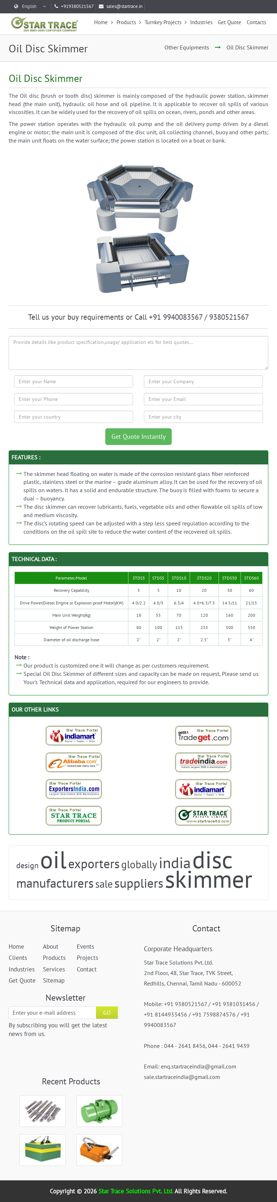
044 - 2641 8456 (185, 1045)
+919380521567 (74, 6)
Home (103, 22)
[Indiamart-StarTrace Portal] (74, 735)
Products (128, 22)
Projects (87, 958)
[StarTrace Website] (203, 815)
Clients (18, 958)
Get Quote (229, 22)
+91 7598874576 (214, 1014)
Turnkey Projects (165, 22)
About (50, 946)
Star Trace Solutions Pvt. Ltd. (136, 1191)
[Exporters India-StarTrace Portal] (74, 789)
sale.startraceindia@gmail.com (182, 1076)
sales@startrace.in (120, 6)
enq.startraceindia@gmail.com (198, 1066)
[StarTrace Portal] (74, 815)
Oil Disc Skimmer (247, 47)
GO (107, 1012)
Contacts (256, 22)
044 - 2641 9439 (229, 1045)
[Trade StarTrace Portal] (74, 762)
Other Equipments (186, 47)
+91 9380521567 (185, 1004)
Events (85, 946)
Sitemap (54, 980)
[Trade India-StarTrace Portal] (203, 762)
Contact (87, 969)
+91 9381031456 (233, 1004)
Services (54, 969)
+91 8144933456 (165, 1014)
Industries (201, 22)
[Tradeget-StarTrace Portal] (203, 735)
